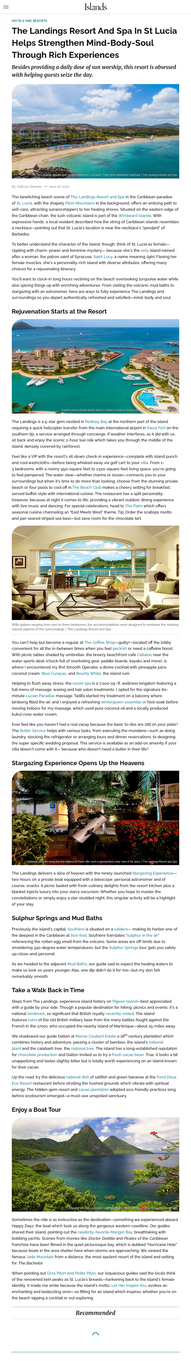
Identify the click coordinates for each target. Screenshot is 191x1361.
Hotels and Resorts (29, 21)
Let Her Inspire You (128, 1285)
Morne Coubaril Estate (96, 1036)
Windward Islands (134, 215)
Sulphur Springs (123, 947)
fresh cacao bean (128, 1054)
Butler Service (33, 730)
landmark (36, 1013)
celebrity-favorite (93, 1232)
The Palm (133, 506)
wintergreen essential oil (123, 702)
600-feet (79, 935)
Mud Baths (77, 964)
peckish (120, 648)
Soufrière (76, 929)
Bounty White (88, 673)
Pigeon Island (124, 1001)
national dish (77, 1077)
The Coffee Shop (99, 642)
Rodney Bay (96, 421)
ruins (32, 1020)
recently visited (120, 1013)
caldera (121, 929)
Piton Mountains (80, 203)
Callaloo (144, 654)
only (145, 250)
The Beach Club (86, 487)
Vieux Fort (156, 428)
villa (144, 462)
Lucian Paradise (40, 696)
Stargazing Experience (152, 873)
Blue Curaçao (54, 673)
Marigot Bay (121, 1232)
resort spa (82, 683)
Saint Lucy (103, 256)
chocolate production (37, 1054)
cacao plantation (94, 1089)
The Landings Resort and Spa (97, 197)
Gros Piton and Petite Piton (71, 1273)
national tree (82, 1048)
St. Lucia (24, 203)
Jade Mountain (40, 1257)
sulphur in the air (142, 935)
